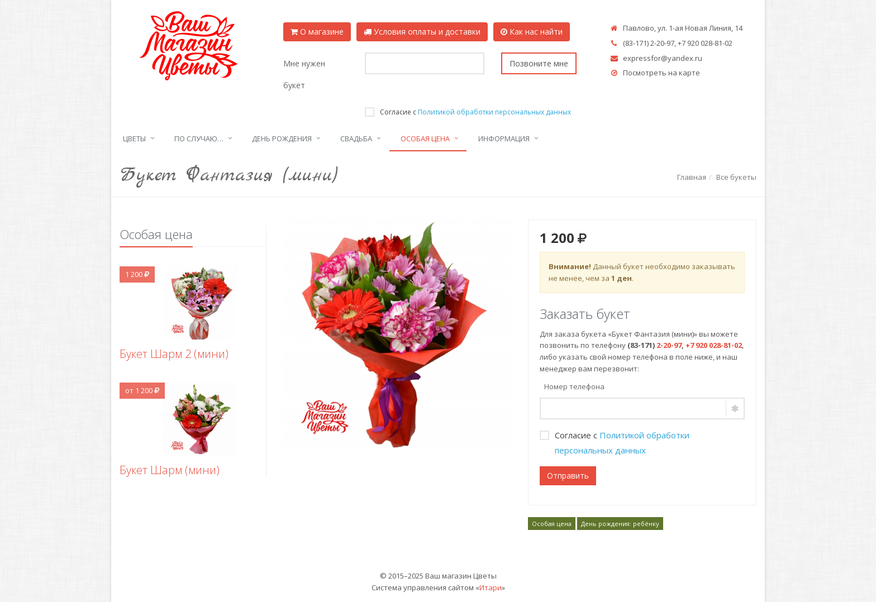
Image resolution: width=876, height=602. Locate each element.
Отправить (568, 475)
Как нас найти (532, 31)
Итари (490, 587)
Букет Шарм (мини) (170, 469)
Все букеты (736, 177)
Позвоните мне (539, 63)
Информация (504, 138)
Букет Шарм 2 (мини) (174, 353)
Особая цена (425, 138)
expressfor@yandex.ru (662, 58)
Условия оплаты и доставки (422, 31)
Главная (691, 177)
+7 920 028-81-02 (705, 43)
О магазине (317, 31)
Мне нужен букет (304, 74)
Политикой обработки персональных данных (494, 112)
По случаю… (198, 138)
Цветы (134, 138)
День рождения (282, 138)
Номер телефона (574, 386)
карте (689, 73)
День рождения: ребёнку (620, 523)
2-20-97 (662, 43)
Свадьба (356, 138)
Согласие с (468, 112)
